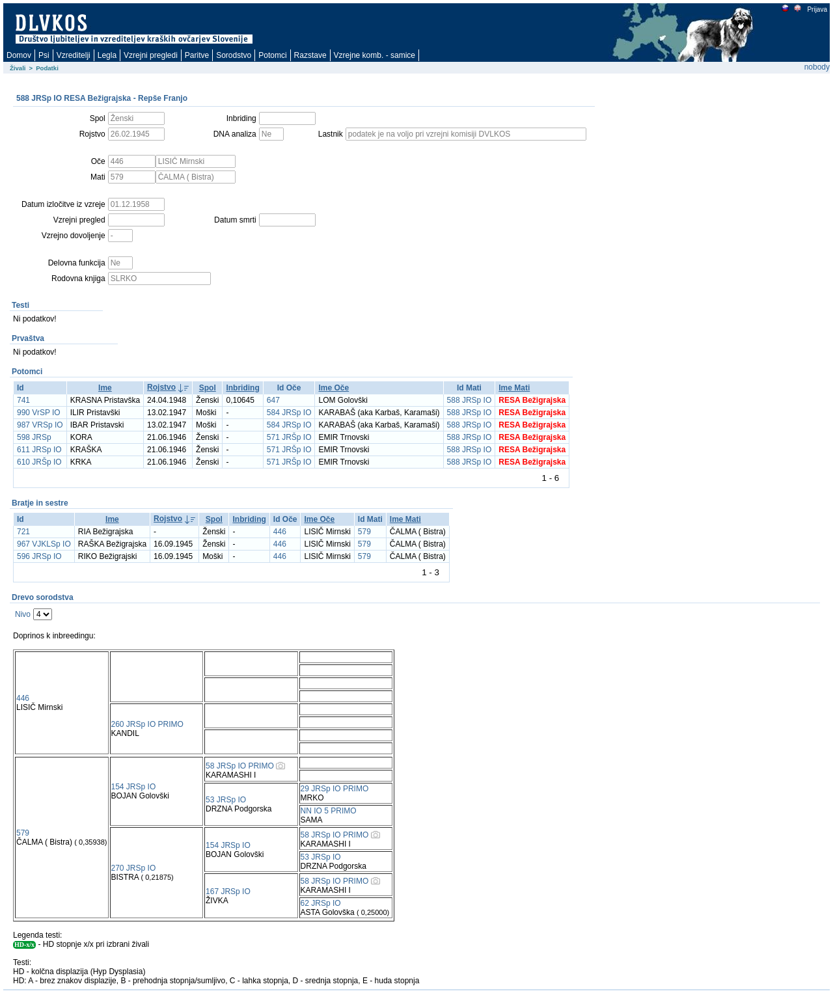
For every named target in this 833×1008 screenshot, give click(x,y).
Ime (105, 387)
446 (279, 531)
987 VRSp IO (40, 424)
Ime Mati (514, 387)
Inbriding (242, 387)
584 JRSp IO (289, 412)
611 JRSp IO (39, 449)
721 (23, 531)
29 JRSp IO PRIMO (335, 788)
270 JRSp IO (133, 868)
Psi (43, 55)
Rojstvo (161, 387)
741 (23, 400)
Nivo (23, 614)
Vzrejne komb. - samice (374, 55)
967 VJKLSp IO (44, 544)
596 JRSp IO (39, 556)
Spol (207, 387)
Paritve (197, 55)
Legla (107, 55)
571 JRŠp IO (289, 437)
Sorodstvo (233, 55)
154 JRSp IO (133, 786)
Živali (18, 68)
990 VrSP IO (39, 412)
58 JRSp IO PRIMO (240, 765)
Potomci (272, 55)
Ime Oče (333, 387)
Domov (19, 55)
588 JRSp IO (469, 400)
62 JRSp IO (321, 903)
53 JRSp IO (226, 799)
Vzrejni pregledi (151, 55)
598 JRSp (34, 437)
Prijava (816, 9)
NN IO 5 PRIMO (329, 810)
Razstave (310, 55)
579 (364, 531)
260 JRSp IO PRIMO (147, 724)
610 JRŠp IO (39, 462)
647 (273, 400)
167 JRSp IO (228, 891)
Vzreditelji (73, 55)
